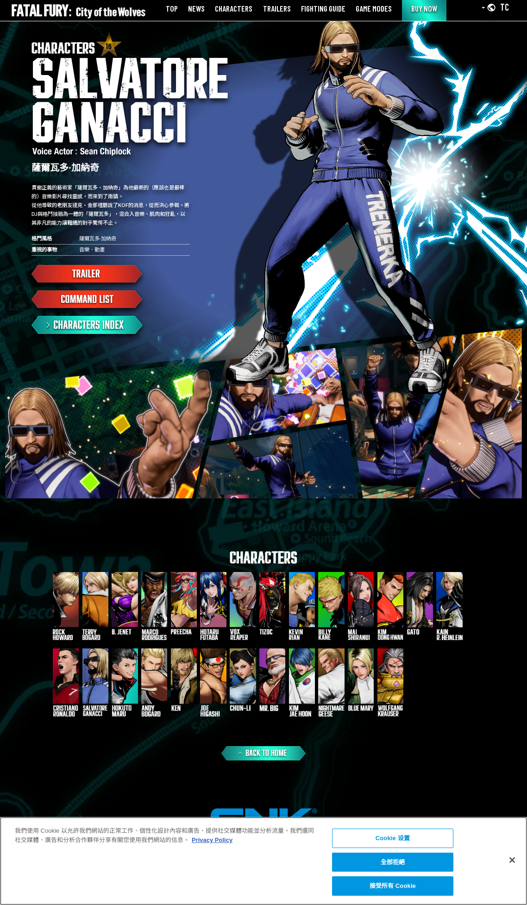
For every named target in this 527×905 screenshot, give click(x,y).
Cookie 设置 (393, 838)
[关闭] (512, 860)
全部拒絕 (393, 862)
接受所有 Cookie (393, 885)
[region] (263, 861)
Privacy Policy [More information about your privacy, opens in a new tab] (212, 839)
